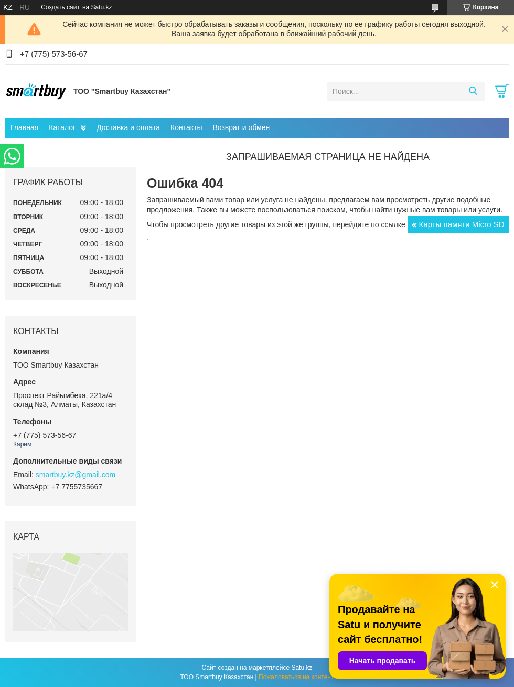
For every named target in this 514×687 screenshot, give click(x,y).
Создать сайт (60, 7)
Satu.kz (301, 667)
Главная (24, 127)
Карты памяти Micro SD (462, 224)
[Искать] (473, 91)
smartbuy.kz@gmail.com (75, 474)
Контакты (186, 127)
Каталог (62, 127)
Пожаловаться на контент (296, 677)
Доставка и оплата (128, 127)
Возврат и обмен (241, 127)
